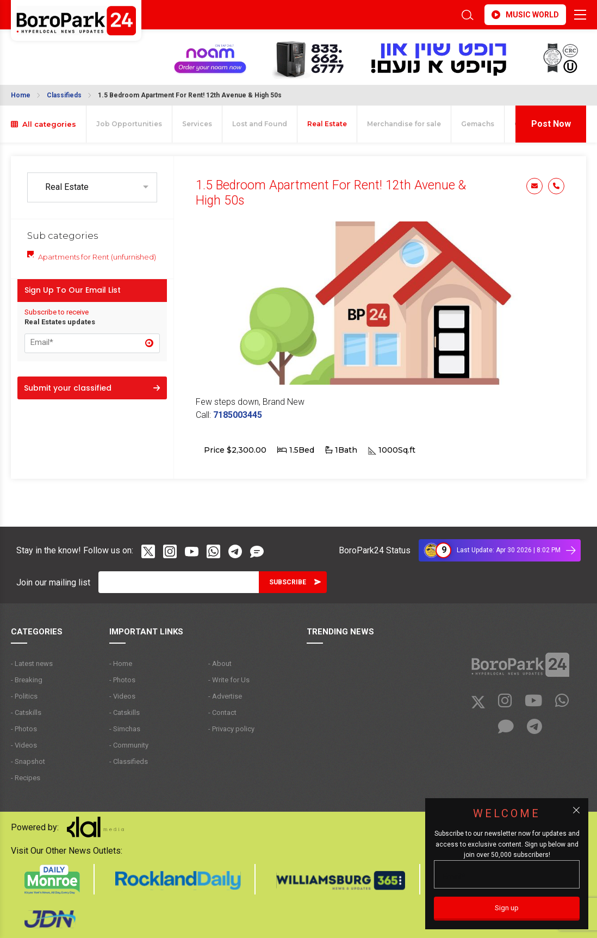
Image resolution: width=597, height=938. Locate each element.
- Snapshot (28, 761)
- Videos (24, 745)
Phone (556, 186)
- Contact (222, 712)
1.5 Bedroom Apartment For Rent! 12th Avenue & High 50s (190, 95)
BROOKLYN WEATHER (52, 50)
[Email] (178, 582)
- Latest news (32, 663)
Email (534, 186)
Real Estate (327, 124)
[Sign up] (507, 909)
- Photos (24, 729)
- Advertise (225, 696)
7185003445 (237, 415)
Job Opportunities (129, 124)
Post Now (551, 124)
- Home (120, 663)
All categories (43, 124)
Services (197, 124)
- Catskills (26, 712)
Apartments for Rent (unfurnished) (97, 256)
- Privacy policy (231, 729)
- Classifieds (128, 761)
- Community (128, 745)
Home (20, 95)
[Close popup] (576, 810)
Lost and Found (259, 124)
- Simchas (124, 729)
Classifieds (64, 95)
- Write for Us (229, 680)
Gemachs (477, 124)
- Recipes (25, 778)
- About (220, 663)
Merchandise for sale (404, 124)
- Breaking (26, 680)
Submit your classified (92, 387)
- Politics (24, 696)
